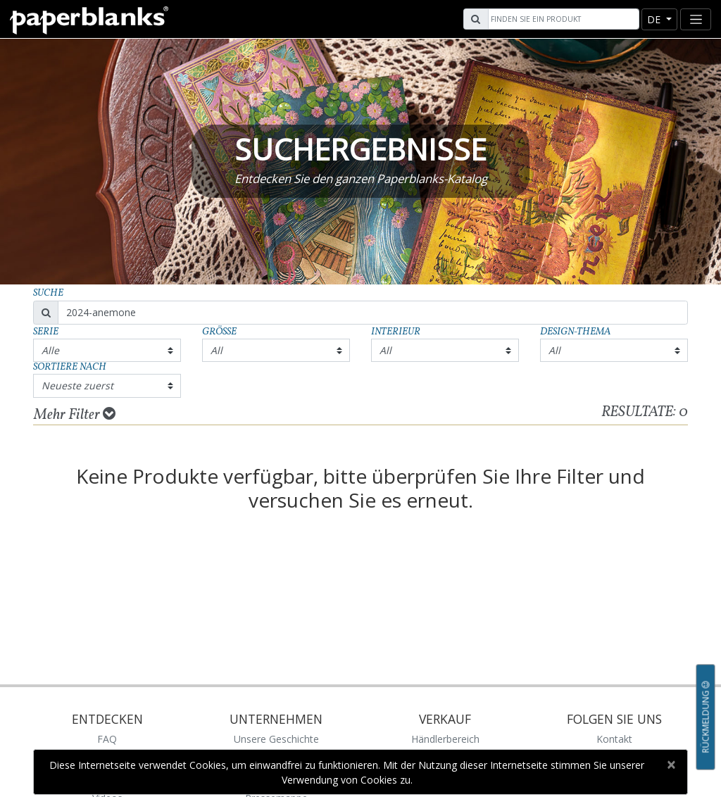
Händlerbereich (445, 739)
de (655, 19)
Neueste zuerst (77, 385)
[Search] (561, 19)
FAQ (107, 739)
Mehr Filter (74, 415)
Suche (48, 293)
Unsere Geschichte (276, 739)
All (216, 350)
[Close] (670, 764)
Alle (50, 350)
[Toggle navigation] (695, 19)
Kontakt (614, 739)
